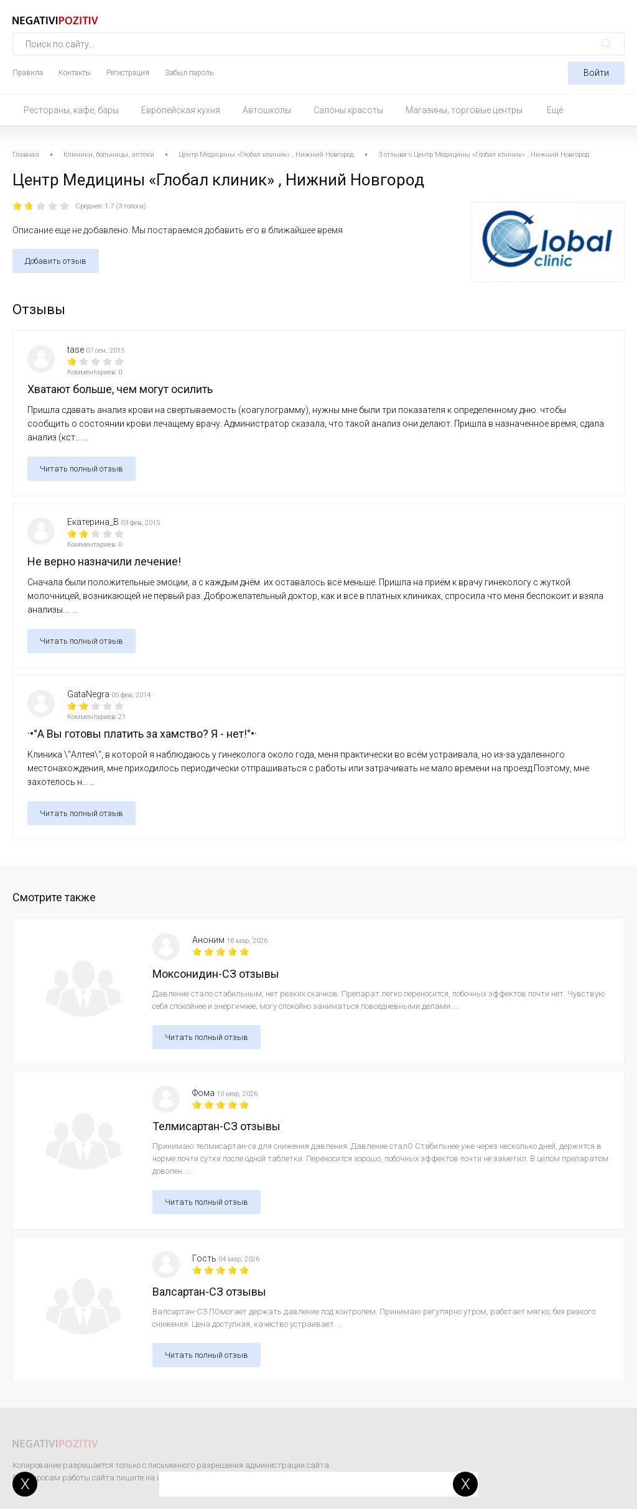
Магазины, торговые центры (464, 110)
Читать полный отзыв (81, 468)
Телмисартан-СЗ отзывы (216, 1126)
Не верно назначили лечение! (104, 561)
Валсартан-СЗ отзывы (209, 1291)
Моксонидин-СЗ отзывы (215, 973)
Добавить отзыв (55, 261)
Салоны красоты (348, 110)
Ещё (555, 110)
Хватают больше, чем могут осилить (120, 389)
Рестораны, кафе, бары (71, 110)
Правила (27, 72)
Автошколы (267, 110)
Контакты (74, 72)
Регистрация (127, 72)
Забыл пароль (189, 72)
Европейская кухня (180, 110)
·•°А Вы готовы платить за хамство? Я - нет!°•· (142, 733)
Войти (596, 73)
